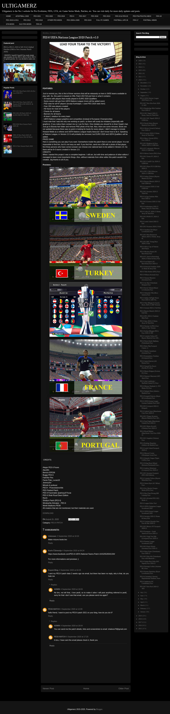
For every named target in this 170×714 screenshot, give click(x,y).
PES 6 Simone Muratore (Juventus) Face (147, 279)
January (143, 612)
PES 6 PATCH (57, 523)
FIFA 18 (159, 16)
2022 (140, 73)
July (141, 592)
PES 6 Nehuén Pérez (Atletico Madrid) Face (149, 392)
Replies (54, 585)
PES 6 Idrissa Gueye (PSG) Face (150, 153)
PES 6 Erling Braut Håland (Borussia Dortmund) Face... (150, 464)
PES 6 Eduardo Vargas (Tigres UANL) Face (149, 459)
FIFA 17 (135, 20)
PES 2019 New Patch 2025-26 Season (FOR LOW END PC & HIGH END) (23, 104)
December (143, 83)
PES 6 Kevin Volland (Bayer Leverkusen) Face (149, 289)
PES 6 (72, 16)
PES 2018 (94, 16)
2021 (140, 77)
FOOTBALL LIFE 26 (121, 20)
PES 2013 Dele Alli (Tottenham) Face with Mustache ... (150, 557)
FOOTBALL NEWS (150, 20)
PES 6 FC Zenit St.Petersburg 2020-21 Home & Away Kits (150, 257)
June (142, 596)
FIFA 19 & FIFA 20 (121, 16)
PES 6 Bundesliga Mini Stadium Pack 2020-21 (150, 109)
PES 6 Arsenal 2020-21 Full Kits (150, 308)
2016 (140, 625)
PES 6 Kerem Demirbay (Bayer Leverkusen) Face (150, 572)
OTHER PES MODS (54, 20)
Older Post (123, 688)
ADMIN (57, 589)
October (143, 89)
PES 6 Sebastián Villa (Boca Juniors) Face (149, 294)
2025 (140, 64)
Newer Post (48, 688)
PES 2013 (106, 16)
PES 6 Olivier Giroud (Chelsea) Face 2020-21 (150, 129)
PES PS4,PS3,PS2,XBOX (142, 16)
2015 (140, 628)
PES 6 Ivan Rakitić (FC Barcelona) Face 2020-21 (149, 262)
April (142, 602)
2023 (140, 70)
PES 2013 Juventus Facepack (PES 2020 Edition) (149, 474)
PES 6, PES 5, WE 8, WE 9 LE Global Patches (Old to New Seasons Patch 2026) (19, 49)
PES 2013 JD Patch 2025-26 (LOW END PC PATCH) (22, 114)
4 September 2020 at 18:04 (72, 626)
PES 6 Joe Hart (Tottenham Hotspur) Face (148, 284)
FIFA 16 (39, 24)
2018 (140, 619)
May (142, 599)
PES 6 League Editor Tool (148, 503)
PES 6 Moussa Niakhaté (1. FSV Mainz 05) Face (150, 387)
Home (86, 688)
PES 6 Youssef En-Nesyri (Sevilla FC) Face (148, 367)
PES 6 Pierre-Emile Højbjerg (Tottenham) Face (149, 342)
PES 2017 (82, 16)
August (142, 95)
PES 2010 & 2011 (12, 20)
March (142, 605)
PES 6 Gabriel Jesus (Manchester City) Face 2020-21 (150, 412)
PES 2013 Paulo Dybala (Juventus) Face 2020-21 (148, 547)
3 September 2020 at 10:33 (68, 536)
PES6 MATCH (54, 609)
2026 (140, 60)
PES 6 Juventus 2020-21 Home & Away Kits (150, 517)
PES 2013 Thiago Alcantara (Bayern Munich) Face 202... (150, 417)
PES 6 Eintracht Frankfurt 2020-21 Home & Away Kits (150, 267)
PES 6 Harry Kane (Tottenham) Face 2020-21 (150, 552)
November (143, 86)
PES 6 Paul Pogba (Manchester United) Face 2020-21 (150, 422)
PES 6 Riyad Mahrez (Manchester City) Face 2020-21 (150, 433)
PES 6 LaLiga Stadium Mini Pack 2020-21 (149, 197)
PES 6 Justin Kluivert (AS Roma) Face (148, 362)
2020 (140, 80)
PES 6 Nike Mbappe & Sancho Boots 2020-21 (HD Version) (150, 304)
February (143, 608)
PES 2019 (61, 16)
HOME (8, 16)
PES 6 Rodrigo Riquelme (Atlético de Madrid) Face (149, 444)
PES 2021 (37, 16)
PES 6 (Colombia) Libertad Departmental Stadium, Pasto (150, 577)
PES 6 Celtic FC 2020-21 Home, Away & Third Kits (150, 212)
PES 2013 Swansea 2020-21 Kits (150, 226)
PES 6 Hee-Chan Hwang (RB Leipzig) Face (149, 494)
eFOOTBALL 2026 (22, 16)
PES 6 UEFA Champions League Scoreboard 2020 (150, 507)
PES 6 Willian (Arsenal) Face (149, 275)
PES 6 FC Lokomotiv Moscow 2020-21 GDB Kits (150, 149)
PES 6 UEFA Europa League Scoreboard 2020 (149, 512)
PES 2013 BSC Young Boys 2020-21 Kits (149, 242)
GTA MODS (10, 24)
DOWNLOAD (48, 513)
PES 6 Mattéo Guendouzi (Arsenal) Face (148, 352)
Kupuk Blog (53, 570)
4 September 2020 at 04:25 (70, 570)
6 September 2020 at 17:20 (77, 637)
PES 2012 (27, 20)
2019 (140, 616)
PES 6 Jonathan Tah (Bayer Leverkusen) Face (148, 231)
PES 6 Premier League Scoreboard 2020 (147, 542)
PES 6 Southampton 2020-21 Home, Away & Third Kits (149, 207)
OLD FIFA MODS (25, 24)
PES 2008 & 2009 (73, 20)
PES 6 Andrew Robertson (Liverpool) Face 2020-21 (149, 469)
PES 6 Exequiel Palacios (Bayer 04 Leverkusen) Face (150, 397)
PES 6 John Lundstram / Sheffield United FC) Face (149, 382)
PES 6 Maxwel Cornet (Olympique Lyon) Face (148, 454)
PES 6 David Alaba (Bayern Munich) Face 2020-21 (149, 124)
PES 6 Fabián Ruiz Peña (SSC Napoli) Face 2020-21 (149, 562)
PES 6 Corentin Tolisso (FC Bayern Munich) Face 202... (149, 337)
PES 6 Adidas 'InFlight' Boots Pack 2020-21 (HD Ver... (149, 299)
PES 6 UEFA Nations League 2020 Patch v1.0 (149, 99)
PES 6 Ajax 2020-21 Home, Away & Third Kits (149, 322)
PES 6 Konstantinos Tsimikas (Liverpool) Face (149, 357)
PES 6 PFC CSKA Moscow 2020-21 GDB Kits (149, 172)
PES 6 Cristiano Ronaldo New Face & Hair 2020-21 (149, 522)
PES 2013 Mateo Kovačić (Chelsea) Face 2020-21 (148, 427)
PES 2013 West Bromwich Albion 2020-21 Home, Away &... (150, 236)
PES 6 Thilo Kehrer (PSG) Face (150, 272)
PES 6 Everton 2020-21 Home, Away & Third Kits (150, 134)
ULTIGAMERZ (19, 6)
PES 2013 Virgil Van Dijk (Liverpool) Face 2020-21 (149, 537)
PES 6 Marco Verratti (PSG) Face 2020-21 (149, 139)
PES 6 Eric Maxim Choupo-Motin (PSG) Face (149, 489)
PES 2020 (49, 16)
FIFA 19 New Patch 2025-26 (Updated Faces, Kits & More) (22, 136)
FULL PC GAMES (102, 20)
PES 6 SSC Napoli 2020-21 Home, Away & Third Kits (149, 114)
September (143, 92)
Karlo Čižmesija (55, 551)
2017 (140, 622)
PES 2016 (39, 20)
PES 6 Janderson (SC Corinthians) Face (146, 582)
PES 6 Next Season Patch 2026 (23, 146)
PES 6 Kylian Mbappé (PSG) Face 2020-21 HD (149, 332)
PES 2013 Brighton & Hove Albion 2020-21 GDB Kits (149, 144)
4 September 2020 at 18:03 (72, 589)
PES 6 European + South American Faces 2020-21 (149, 532)
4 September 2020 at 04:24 (73, 551)
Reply (50, 543)
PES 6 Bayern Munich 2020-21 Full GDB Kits (150, 182)
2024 (140, 67)
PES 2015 (87, 20)
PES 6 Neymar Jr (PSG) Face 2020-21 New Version (149, 327)
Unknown (52, 536)
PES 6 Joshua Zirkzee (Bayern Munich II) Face (149, 177)
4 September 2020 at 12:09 (71, 609)
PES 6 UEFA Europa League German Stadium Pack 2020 (149, 402)
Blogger (99, 709)
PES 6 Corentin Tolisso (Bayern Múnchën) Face (150, 479)
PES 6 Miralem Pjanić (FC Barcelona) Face (148, 252)
